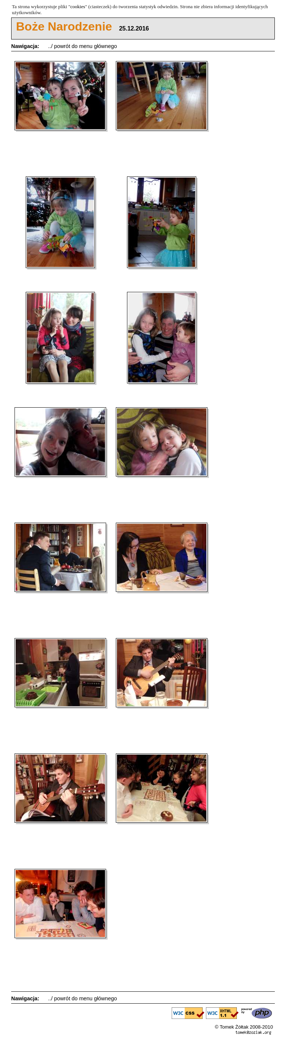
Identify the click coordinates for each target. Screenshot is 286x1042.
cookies (77, 6)
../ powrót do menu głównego (82, 46)
